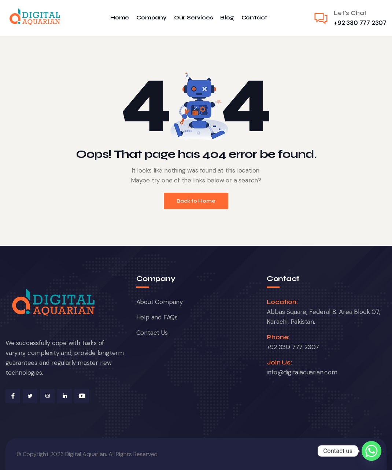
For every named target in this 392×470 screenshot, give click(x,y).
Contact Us (152, 333)
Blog (227, 18)
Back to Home (196, 201)
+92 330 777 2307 (360, 23)
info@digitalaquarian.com (302, 372)
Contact (254, 18)
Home (119, 18)
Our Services (193, 18)
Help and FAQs (157, 317)
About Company (159, 302)
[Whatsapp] (371, 451)
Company (151, 18)
